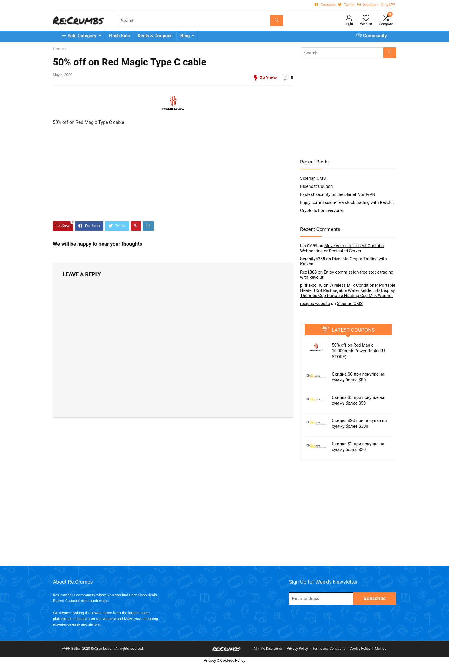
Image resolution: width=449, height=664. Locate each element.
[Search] (276, 20)
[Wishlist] (366, 19)
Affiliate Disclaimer (267, 649)
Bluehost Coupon (316, 186)
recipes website (315, 303)
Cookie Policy (360, 649)
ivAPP (390, 5)
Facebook (327, 5)
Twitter (349, 5)
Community (371, 35)
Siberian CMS (313, 178)
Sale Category (79, 35)
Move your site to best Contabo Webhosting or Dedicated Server (342, 248)
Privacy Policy (297, 649)
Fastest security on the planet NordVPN (337, 194)
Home (58, 49)
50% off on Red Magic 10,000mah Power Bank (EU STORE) (358, 351)
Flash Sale (119, 35)
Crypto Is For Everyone (321, 210)
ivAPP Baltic (70, 649)
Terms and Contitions (328, 649)
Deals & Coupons (155, 35)
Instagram (370, 5)
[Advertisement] (173, 178)
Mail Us (380, 649)
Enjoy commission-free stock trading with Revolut (347, 202)
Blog (185, 35)
